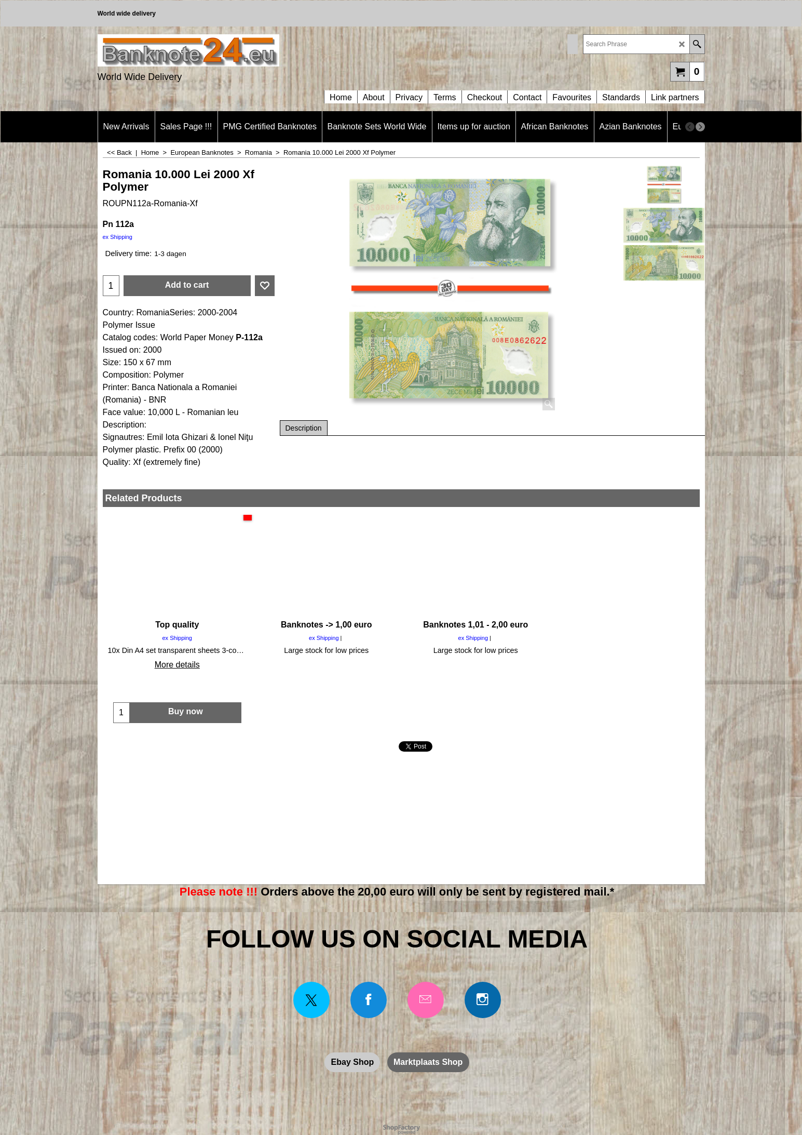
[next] (700, 126)
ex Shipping (118, 237)
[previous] (690, 126)
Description (304, 428)
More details (177, 664)
